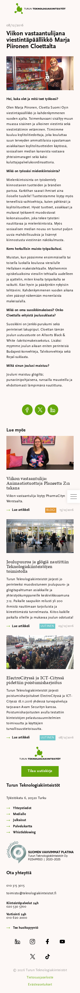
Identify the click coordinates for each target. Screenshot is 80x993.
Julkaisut (19, 820)
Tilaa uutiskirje (40, 771)
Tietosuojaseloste (40, 977)
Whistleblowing (24, 832)
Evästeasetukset (40, 984)
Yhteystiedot (22, 808)
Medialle (19, 814)
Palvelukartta (22, 826)
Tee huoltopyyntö (25, 928)
